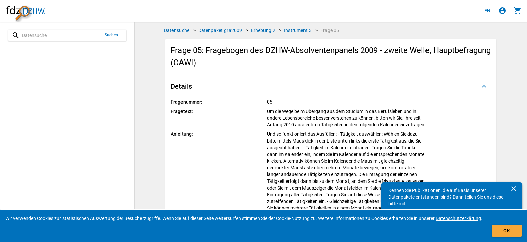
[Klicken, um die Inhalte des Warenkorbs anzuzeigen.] (517, 10)
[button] (331, 86)
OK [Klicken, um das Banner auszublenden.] (506, 230)
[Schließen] (513, 188)
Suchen (111, 35)
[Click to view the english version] (487, 10)
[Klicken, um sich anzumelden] (502, 10)
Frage (329, 30)
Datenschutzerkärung (458, 218)
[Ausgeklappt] (484, 86)
